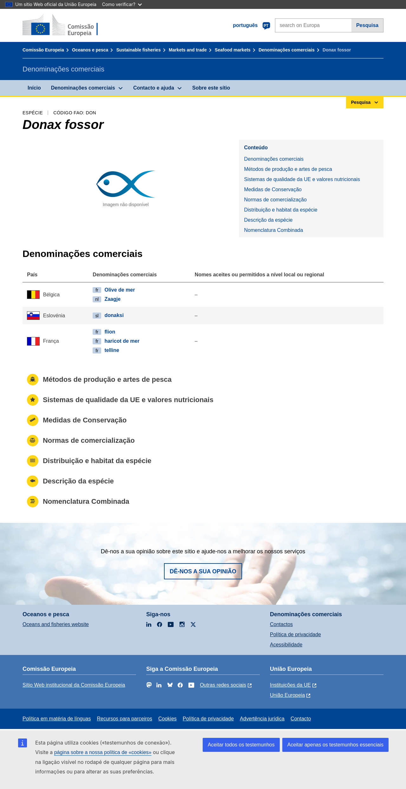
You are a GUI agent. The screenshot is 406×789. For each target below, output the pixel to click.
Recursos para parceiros (124, 718)
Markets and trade (188, 49)
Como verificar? (122, 4)
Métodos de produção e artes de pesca (288, 169)
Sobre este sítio (211, 88)
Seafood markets (233, 49)
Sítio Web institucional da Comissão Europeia (74, 685)
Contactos (281, 624)
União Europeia (287, 695)
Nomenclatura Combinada (273, 230)
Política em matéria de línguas (57, 718)
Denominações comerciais (287, 49)
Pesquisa (367, 25)
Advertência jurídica (262, 718)
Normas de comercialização (275, 199)
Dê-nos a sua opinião (203, 571)
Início (34, 88)
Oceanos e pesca (90, 49)
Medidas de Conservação (272, 189)
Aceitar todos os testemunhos (241, 744)
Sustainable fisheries (138, 49)
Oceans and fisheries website (56, 624)
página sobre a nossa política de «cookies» (103, 752)
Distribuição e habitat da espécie (280, 209)
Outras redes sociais (223, 685)
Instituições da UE (290, 685)
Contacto (301, 718)
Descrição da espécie (268, 220)
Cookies (167, 718)
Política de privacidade (295, 634)
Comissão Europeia (43, 49)
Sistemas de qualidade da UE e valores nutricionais (302, 179)
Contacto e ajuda (153, 88)
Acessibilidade (286, 644)
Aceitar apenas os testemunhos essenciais (335, 744)
